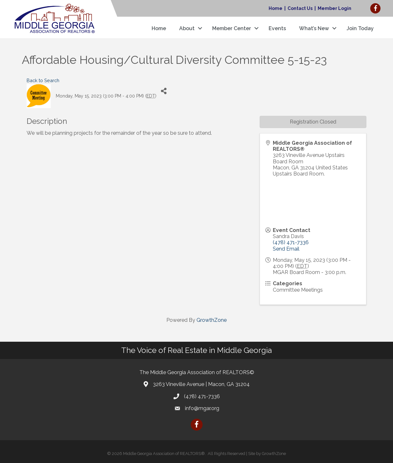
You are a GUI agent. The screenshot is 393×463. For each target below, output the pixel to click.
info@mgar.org (202, 408)
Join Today (360, 28)
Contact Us (300, 8)
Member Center (231, 28)
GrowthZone (211, 320)
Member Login (334, 8)
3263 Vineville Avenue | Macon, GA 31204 (201, 384)
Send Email (286, 249)
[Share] (163, 91)
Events (277, 28)
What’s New (314, 28)
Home (275, 8)
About (187, 28)
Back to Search (43, 80)
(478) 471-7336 (291, 242)
